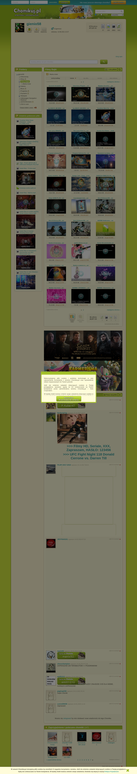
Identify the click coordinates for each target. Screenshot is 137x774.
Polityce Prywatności (111, 771)
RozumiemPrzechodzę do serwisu (69, 399)
